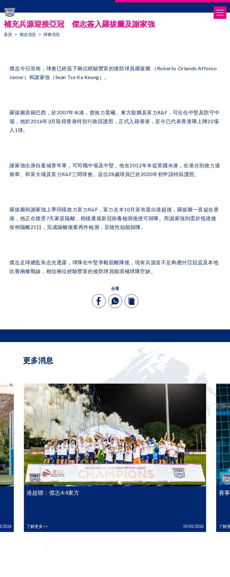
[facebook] (99, 301)
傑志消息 (28, 34)
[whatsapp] (115, 301)
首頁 (8, 34)
